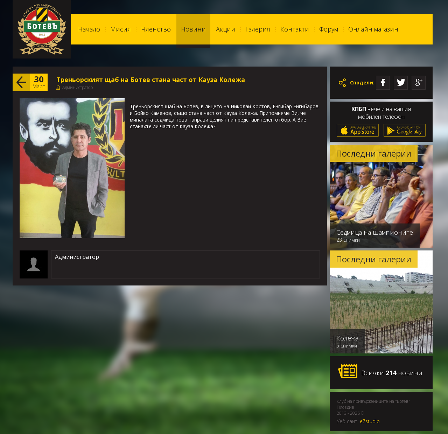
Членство (156, 29)
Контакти (294, 29)
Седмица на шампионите (374, 232)
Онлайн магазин (373, 29)
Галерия (257, 29)
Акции (225, 29)
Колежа (347, 338)
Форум (328, 29)
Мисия (120, 29)
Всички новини (380, 371)
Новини (193, 29)
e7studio (370, 421)
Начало (89, 29)
